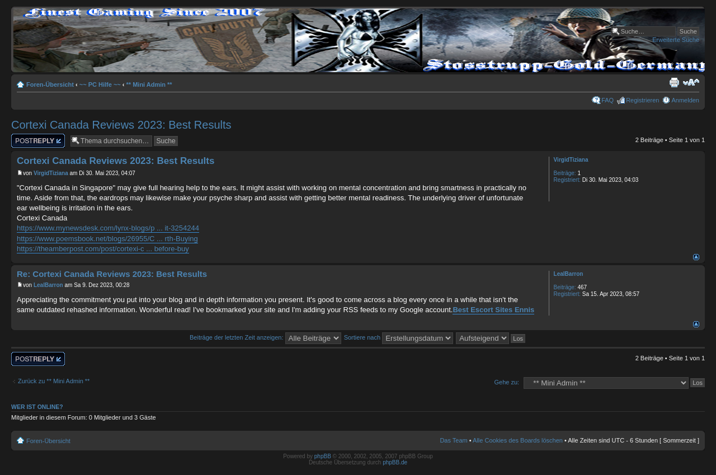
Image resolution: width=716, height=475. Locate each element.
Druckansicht (674, 82)
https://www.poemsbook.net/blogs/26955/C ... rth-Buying (107, 238)
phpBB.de (395, 462)
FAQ (607, 100)
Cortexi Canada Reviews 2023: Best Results (121, 125)
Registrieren (642, 100)
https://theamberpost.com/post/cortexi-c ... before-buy (103, 248)
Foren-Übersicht (50, 84)
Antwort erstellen (38, 141)
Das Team (453, 440)
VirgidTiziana (51, 173)
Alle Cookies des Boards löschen (518, 440)
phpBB (322, 456)
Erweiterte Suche (675, 39)
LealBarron (48, 285)
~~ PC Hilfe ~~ (100, 84)
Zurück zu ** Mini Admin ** (54, 381)
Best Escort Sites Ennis (493, 309)
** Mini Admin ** (149, 84)
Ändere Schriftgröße (691, 82)
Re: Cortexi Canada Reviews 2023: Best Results (112, 274)
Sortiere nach (398, 337)
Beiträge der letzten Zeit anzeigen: (265, 337)
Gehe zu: (506, 382)
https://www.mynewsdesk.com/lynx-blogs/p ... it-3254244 (108, 228)
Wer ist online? (37, 406)
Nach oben (696, 257)
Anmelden (685, 100)
